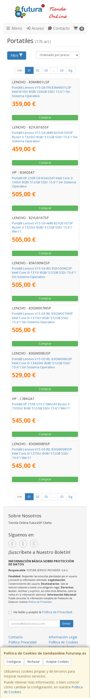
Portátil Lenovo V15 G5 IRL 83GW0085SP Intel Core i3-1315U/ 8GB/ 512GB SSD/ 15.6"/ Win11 (42, 453)
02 (37, 70)
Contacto (59, 28)
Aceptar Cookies (57, 662)
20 (61, 70)
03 (46, 70)
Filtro (17, 55)
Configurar (13, 662)
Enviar (66, 623)
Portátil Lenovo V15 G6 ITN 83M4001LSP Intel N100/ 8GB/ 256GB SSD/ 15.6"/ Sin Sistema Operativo (41, 91)
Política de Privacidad (40, 602)
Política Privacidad (22, 642)
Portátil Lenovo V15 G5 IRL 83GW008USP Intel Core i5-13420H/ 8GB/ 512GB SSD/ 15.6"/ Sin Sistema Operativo (42, 363)
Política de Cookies (63, 642)
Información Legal (63, 637)
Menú (14, 28)
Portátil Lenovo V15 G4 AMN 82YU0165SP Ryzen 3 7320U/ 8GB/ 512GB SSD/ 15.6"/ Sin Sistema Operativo (45, 136)
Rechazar (33, 662)
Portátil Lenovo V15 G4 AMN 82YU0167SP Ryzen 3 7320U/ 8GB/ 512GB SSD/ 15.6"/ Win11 (42, 227)
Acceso (35, 28)
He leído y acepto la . (43, 612)
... (54, 70)
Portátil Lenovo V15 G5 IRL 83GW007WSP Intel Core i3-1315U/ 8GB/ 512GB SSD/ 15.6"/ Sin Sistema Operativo (42, 317)
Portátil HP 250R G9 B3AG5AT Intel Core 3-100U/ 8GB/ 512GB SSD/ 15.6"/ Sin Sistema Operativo (44, 182)
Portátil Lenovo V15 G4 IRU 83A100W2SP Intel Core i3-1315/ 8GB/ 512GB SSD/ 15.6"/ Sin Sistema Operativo (44, 272)
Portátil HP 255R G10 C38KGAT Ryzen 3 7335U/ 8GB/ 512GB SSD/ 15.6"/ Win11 (41, 406)
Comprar (45, 117)
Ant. (20, 70)
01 (29, 70)
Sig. (70, 70)
